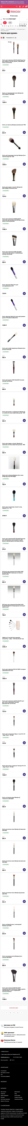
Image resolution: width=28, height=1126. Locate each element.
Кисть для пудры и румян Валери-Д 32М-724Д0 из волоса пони (12, 187)
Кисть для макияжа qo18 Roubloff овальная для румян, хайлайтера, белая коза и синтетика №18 (13, 220)
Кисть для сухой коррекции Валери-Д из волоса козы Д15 (13, 349)
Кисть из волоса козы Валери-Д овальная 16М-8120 (13, 861)
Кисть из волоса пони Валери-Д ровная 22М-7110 (13, 893)
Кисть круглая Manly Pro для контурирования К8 (10, 285)
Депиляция (17, 1091)
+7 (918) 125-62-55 (4, 1051)
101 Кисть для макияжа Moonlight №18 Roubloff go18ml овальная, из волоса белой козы (12, 573)
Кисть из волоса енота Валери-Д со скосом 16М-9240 (12, 957)
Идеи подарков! (4, 1095)
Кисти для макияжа (10, 29)
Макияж (3, 1097)
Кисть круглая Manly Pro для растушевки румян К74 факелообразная (13, 317)
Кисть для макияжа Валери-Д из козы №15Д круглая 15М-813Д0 (12, 476)
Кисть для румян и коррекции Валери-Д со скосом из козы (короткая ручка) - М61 (13, 412)
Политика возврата (5, 1076)
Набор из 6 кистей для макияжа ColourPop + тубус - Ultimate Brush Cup (13, 638)
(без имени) (3, 1091)
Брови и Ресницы (5, 1101)
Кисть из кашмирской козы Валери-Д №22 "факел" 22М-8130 (12, 93)
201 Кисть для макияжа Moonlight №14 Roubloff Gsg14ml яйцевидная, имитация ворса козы (13, 606)
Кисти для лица (20, 29)
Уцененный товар (18, 1099)
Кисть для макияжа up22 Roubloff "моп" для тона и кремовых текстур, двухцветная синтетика (13, 702)
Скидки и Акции (18, 1097)
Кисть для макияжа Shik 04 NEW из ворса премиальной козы (14, 670)
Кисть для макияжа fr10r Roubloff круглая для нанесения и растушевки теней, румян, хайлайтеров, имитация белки (13, 540)
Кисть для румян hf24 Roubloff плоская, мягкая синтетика (13, 380)
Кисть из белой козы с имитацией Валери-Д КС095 (11, 925)
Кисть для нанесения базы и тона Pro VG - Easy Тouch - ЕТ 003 (13, 734)
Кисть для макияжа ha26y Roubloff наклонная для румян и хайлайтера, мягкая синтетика (12, 253)
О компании (3, 1070)
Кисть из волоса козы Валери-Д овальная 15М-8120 (13, 830)
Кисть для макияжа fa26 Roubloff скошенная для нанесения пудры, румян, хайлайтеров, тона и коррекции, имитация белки (13, 989)
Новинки (3, 1093)
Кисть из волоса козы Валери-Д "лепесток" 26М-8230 (11, 798)
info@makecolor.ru (5, 1057)
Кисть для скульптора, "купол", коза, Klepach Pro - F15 (12, 507)
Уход (15, 1093)
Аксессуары (17, 1095)
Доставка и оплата (5, 1072)
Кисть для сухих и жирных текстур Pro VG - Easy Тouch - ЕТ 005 (14, 766)
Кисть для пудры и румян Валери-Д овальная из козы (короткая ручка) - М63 (13, 444)
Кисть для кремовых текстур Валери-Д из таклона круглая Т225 (14, 156)
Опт (2, 1074)
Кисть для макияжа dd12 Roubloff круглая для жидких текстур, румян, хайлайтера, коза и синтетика (13, 61)
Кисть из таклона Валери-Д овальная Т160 (14, 124)
